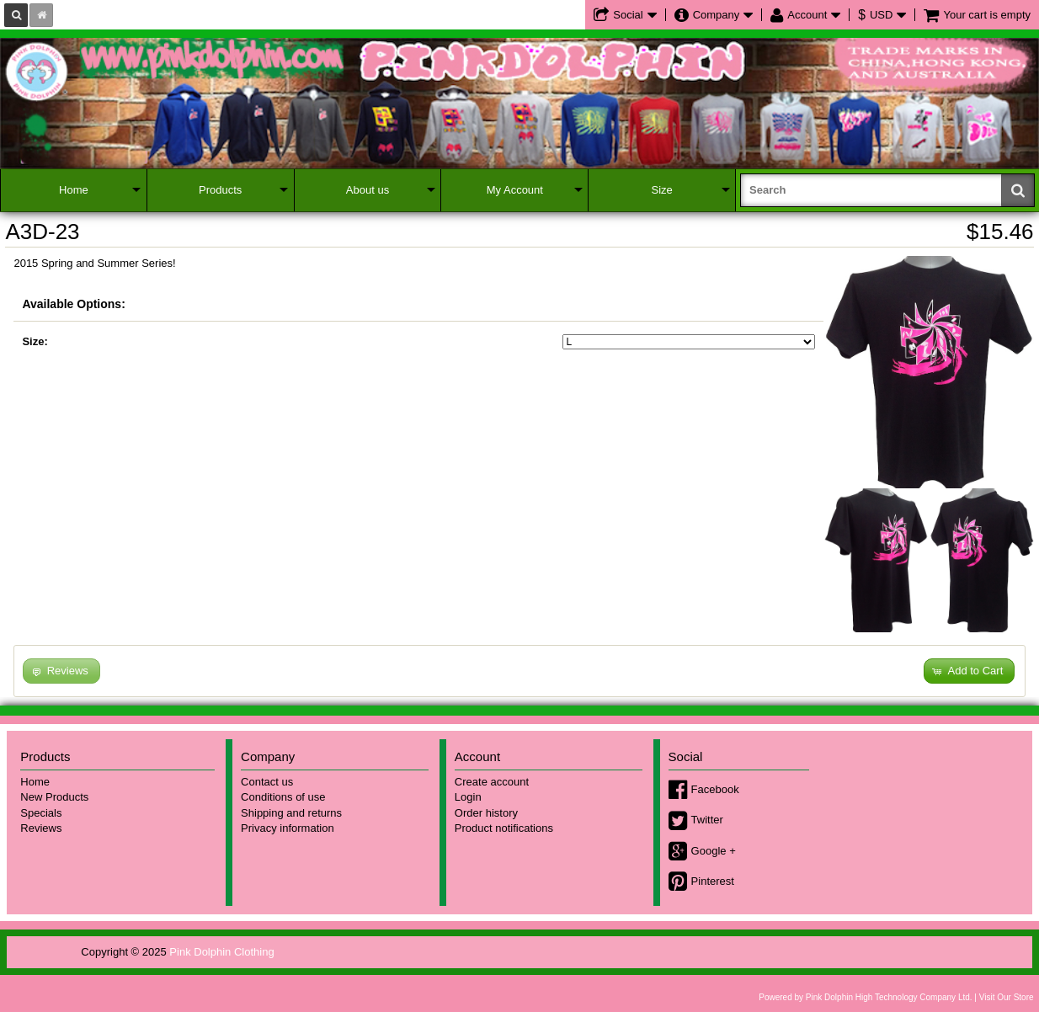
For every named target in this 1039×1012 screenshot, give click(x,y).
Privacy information (287, 828)
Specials (40, 813)
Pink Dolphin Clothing (221, 951)
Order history (486, 813)
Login (468, 797)
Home (73, 190)
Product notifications (504, 828)
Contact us (267, 781)
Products (220, 190)
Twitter (707, 819)
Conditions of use (283, 797)
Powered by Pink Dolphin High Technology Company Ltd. (865, 997)
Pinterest (712, 881)
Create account (492, 781)
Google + (713, 850)
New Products (54, 797)
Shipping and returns (291, 813)
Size (662, 190)
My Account (515, 190)
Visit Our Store (1006, 997)
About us (367, 190)
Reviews (40, 828)
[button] (969, 671)
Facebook (715, 789)
